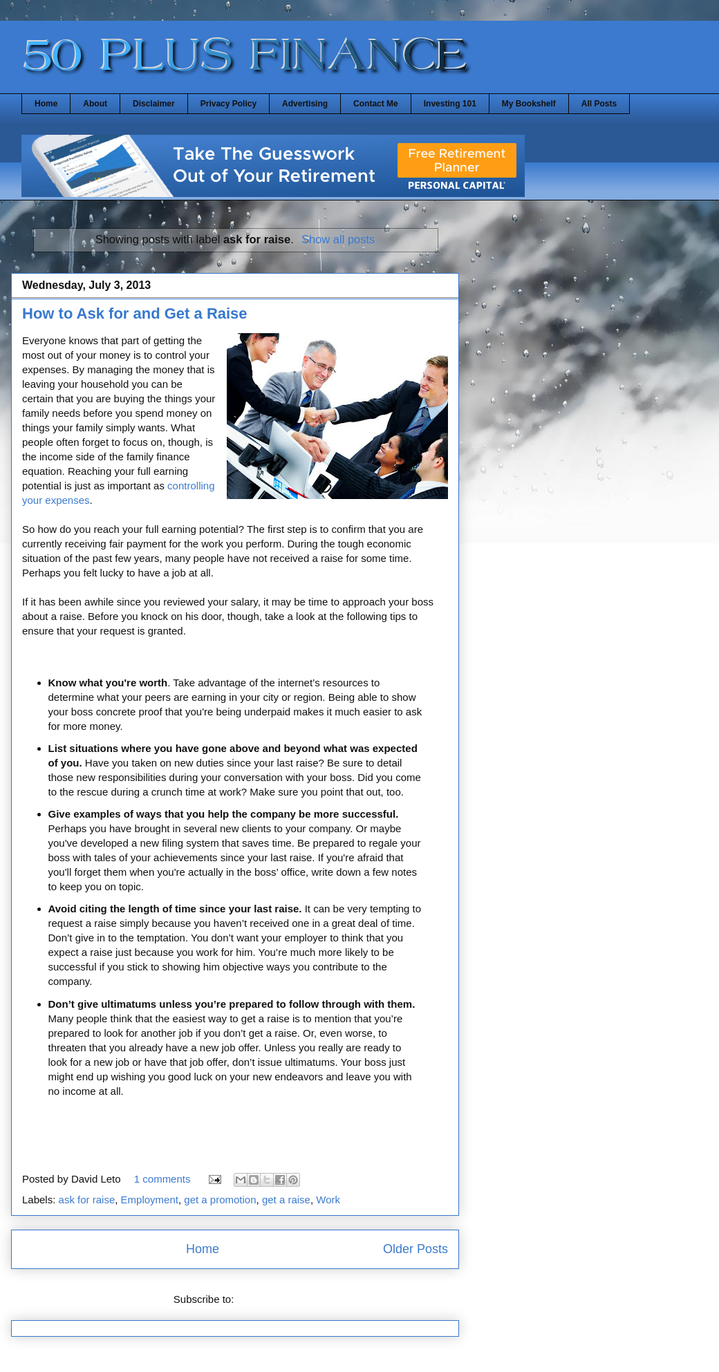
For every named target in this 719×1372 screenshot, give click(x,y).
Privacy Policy (228, 104)
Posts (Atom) (267, 1299)
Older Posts (415, 1249)
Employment (149, 1199)
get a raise (286, 1199)
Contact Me (375, 104)
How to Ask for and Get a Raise (135, 313)
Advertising (305, 104)
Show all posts (338, 239)
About (95, 104)
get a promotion (220, 1199)
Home (46, 104)
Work (328, 1199)
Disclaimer (154, 104)
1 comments (162, 1179)
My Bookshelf (529, 104)
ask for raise (87, 1199)
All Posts (599, 104)
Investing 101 (450, 104)
